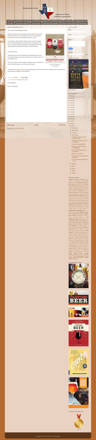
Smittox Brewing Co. (80, 230)
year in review (75, 259)
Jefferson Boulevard (16, 37)
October (74, 132)
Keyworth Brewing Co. (73, 208)
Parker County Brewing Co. (75, 222)
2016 (71, 119)
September (74, 135)
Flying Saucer (83, 195)
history (75, 255)
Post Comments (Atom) (18, 128)
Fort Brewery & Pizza (78, 197)
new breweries (17, 79)
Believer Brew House (79, 184)
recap (86, 257)
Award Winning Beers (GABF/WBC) (51, 23)
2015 (71, 121)
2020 (71, 109)
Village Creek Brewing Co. (82, 246)
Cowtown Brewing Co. (73, 192)
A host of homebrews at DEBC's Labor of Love (79, 160)
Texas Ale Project (82, 233)
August (73, 163)
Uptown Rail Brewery (83, 245)
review (70, 259)
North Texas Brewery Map (56, 21)
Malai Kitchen (77, 212)
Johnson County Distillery (83, 206)
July (73, 166)
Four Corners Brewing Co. (78, 198)
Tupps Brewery (75, 241)
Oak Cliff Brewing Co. (79, 217)
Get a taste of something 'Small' (78, 144)
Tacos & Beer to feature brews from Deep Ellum (79, 141)
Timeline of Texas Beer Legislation (68, 23)
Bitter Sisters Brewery (79, 186)
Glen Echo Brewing (84, 200)
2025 (71, 98)
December (74, 128)
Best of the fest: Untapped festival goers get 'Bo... (78, 150)
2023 (71, 102)
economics (71, 255)
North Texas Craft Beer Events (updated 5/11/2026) (24, 21)
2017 (71, 116)
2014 (71, 123)
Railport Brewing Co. (83, 225)
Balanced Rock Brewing (73, 182)
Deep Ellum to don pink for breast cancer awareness (78, 137)
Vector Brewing (72, 246)
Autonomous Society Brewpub (82, 181)
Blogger (58, 436)
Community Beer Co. (83, 190)
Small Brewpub (34, 34)
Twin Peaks (71, 243)
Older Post (62, 125)
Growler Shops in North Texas (22, 23)
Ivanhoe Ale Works (72, 206)
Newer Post (11, 125)
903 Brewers (82, 179)
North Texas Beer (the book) (80, 21)
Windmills (78, 251)
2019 (71, 112)
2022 (71, 105)
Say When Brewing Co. (79, 229)
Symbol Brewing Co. (73, 233)
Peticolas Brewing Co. (78, 224)
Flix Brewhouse (76, 195)
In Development (67, 21)
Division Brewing (79, 194)
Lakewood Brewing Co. (77, 210)
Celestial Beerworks (77, 189)
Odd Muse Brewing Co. (83, 219)
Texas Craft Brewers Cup (80, 235)
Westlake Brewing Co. (73, 248)
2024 (71, 100)
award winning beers (75, 253)
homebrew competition (83, 255)
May (73, 170)
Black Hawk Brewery (78, 187)
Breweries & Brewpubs (43, 21)
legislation (71, 257)
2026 (71, 96)
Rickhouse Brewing (72, 227)
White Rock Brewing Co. (78, 249)
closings (86, 253)
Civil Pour (74, 190)
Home (9, 21)
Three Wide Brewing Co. (79, 240)
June (73, 168)
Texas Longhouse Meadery (76, 238)
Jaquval (77, 206)
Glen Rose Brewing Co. (73, 202)
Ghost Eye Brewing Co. (75, 200)
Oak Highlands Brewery (78, 218)
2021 (71, 107)
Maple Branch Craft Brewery (79, 214)
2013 (71, 126)
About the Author (83, 23)
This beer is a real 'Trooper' (77, 153)
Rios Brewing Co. (79, 227)
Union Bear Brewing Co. (79, 243)
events (12, 79)
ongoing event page (20, 69)
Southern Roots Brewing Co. (81, 232)
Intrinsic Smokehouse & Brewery (81, 205)
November (74, 130)
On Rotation (72, 220)
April (73, 173)
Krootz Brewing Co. (83, 208)
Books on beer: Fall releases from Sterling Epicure (78, 147)
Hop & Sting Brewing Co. (77, 203)
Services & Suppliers (36, 23)
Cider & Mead (10, 23)
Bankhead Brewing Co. (83, 182)
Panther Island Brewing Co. (81, 220)
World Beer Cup (84, 251)
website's (10, 43)
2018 (71, 114)
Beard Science (72, 184)
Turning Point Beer (83, 241)
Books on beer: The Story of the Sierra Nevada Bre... (79, 156)
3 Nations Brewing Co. (74, 179)
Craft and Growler (82, 192)
